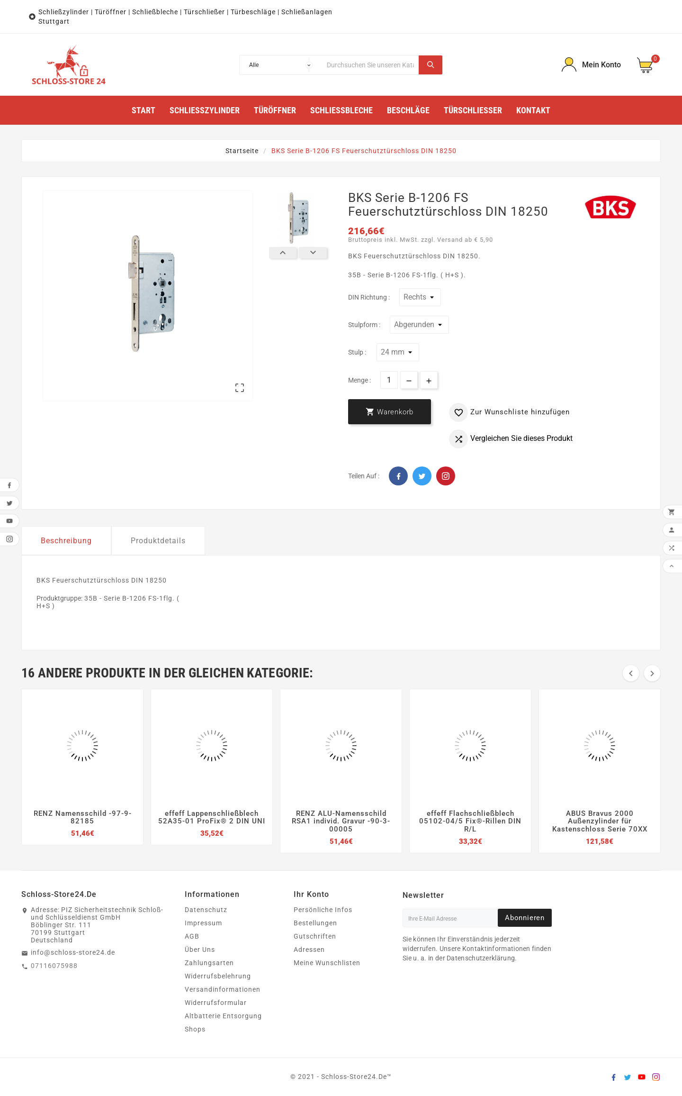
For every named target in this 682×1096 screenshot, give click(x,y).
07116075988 (54, 965)
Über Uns (200, 949)
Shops (195, 1029)
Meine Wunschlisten (327, 963)
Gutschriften (315, 936)
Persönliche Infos (323, 909)
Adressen (309, 949)
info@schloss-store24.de (73, 952)
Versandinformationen (222, 989)
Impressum (203, 923)
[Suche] (370, 64)
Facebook (398, 475)
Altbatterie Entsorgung (223, 1016)
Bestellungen (315, 923)
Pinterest (445, 475)
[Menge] (389, 380)
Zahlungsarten (209, 963)
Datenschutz (206, 909)
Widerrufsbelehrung (218, 976)
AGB (192, 936)
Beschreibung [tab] (66, 540)
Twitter (422, 475)
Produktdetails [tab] (158, 540)
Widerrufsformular (216, 1002)
